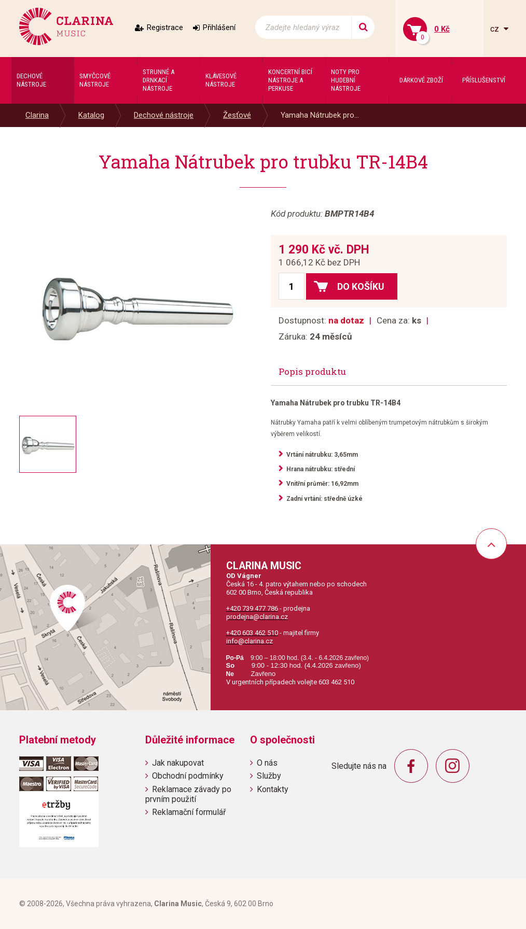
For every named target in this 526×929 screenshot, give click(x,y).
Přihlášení (219, 27)
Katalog (91, 115)
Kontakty (272, 789)
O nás (267, 763)
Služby (269, 776)
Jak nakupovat (178, 763)
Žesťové (237, 115)
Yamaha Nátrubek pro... (320, 115)
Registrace (165, 27)
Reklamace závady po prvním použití (188, 794)
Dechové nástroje (163, 115)
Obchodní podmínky (188, 776)
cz (495, 29)
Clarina (37, 115)
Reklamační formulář (189, 812)
